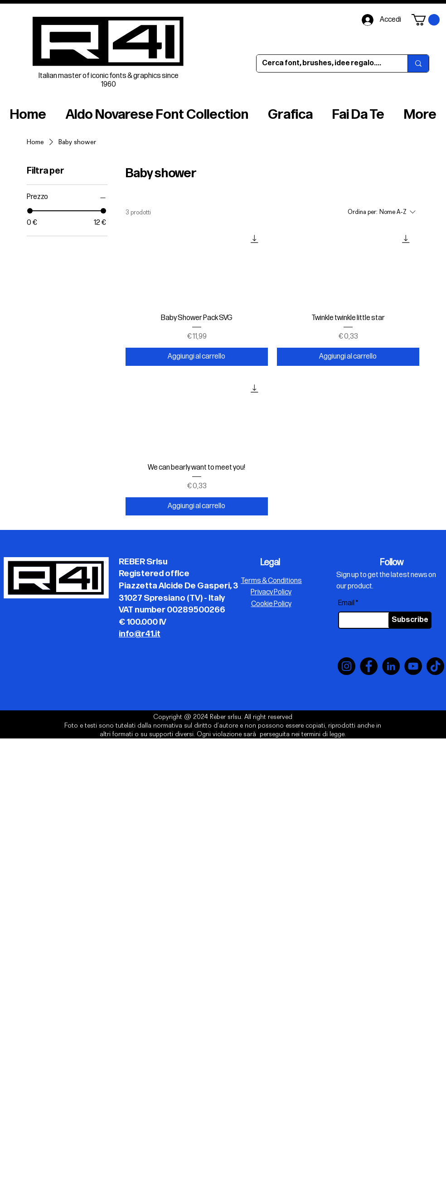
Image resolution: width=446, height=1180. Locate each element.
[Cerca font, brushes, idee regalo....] (325, 63)
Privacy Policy (271, 592)
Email (346, 603)
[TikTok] (435, 666)
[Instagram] (346, 666)
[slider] (29, 210)
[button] (426, 19)
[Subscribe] (409, 620)
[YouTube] (413, 666)
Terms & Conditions (271, 581)
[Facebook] (369, 666)
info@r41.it (139, 634)
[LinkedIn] (391, 666)
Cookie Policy (271, 604)
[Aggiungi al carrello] (197, 357)
